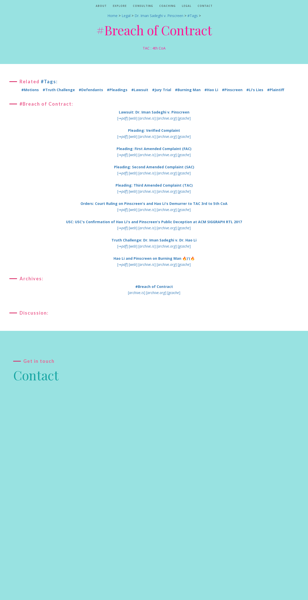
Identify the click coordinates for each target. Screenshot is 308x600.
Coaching (167, 6)
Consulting (143, 6)
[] (133, 118)
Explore (120, 6)
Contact (205, 6)
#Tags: (49, 81)
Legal (186, 6)
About (101, 6)
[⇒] (122, 118)
